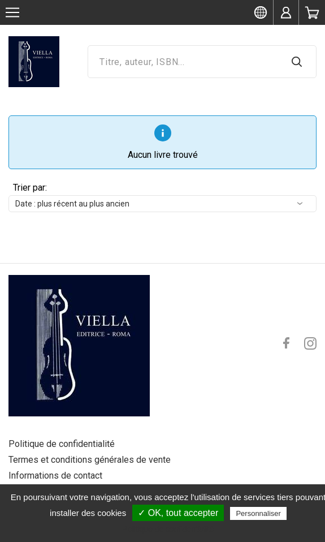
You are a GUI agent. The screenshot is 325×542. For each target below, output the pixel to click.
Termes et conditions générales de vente (89, 459)
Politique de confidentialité (61, 443)
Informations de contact (55, 475)
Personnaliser (258, 513)
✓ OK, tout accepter (178, 513)
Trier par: (30, 187)
